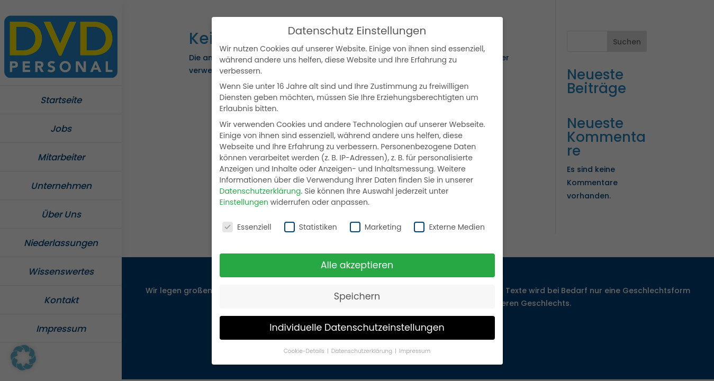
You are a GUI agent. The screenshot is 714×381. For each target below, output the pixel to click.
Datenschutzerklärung (260, 188)
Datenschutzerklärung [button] (362, 348)
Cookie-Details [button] (305, 348)
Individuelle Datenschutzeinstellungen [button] (357, 325)
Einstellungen (244, 199)
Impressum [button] (414, 348)
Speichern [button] (357, 293)
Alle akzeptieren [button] (357, 262)
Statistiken (310, 224)
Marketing (376, 224)
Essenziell (247, 224)
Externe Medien (449, 224)
